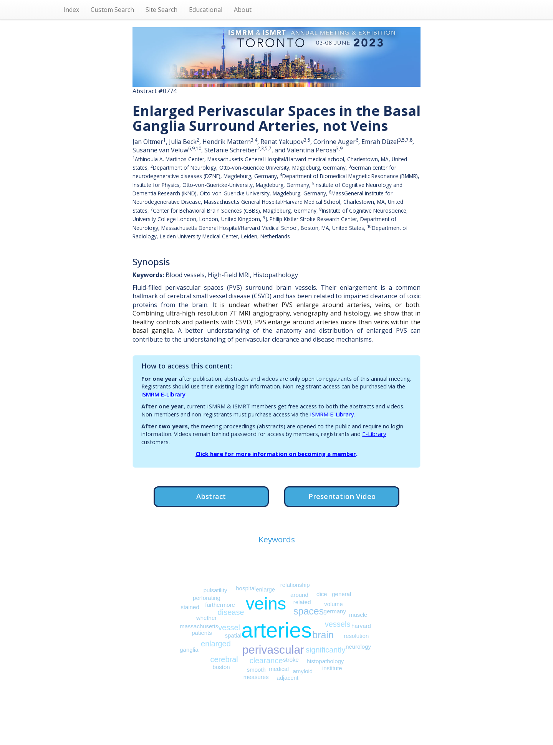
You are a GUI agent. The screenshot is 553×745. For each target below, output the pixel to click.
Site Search (161, 9)
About (243, 9)
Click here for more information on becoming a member (275, 454)
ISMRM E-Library (163, 394)
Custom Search (112, 9)
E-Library (374, 434)
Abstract (211, 496)
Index (71, 9)
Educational (205, 9)
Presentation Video (342, 496)
